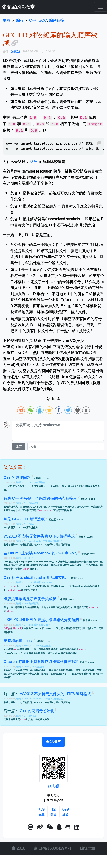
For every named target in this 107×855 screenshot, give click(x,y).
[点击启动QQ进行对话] (59, 827)
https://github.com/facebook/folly (37, 561)
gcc (31, 624)
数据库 (40, 666)
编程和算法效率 (42, 624)
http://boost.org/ (14, 653)
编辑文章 (87, 848)
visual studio (35, 541)
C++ (26, 482)
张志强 (53, 786)
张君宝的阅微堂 (18, 6)
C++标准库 (35, 582)
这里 (34, 162)
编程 (19, 482)
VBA (34, 666)
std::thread (47, 582)
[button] (30, 827)
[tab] (53, 742)
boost (26, 645)
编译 (31, 524)
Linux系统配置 (43, 645)
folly (25, 558)
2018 (18, 848)
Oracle (27, 666)
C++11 (32, 716)
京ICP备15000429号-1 (52, 848)
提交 (19, 446)
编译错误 (34, 603)
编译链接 (40, 482)
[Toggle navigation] (100, 7)
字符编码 (47, 541)
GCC (31, 482)
